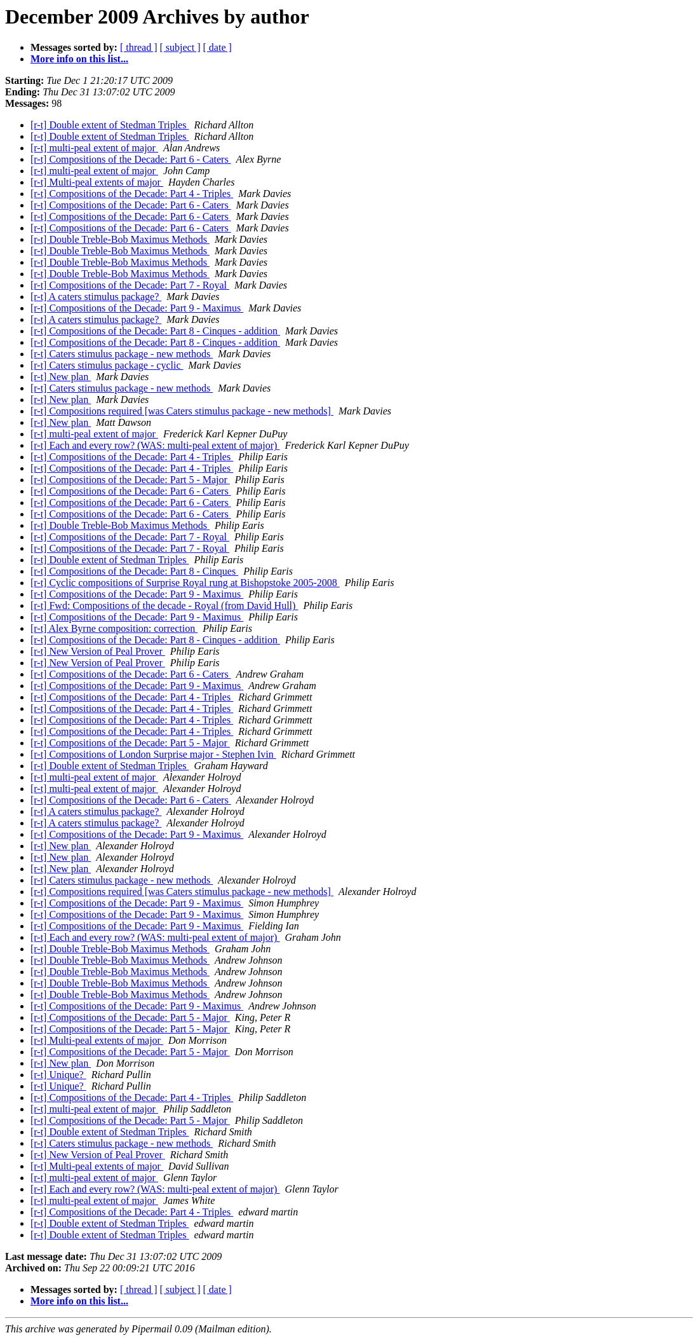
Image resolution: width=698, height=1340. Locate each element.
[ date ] (217, 47)
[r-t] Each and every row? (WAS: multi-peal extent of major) (154, 445)
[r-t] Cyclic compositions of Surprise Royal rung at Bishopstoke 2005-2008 (185, 582)
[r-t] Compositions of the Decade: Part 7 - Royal (129, 285)
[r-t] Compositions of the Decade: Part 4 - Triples (131, 193)
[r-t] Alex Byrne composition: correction (114, 628)
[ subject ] (180, 47)
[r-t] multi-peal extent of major (94, 147)
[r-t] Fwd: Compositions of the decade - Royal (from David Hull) (164, 605)
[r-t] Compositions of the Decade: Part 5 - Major (130, 479)
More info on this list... (79, 58)
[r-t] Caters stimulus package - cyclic (106, 365)
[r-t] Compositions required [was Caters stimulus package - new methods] (181, 411)
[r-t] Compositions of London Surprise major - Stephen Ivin (153, 754)
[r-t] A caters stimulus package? (95, 296)
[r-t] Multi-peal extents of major (96, 182)
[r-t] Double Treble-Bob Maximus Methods (120, 239)
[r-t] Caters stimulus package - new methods (121, 353)
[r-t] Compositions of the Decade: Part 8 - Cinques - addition (155, 330)
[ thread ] (139, 47)
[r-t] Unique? (58, 1074)
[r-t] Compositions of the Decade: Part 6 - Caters (130, 159)
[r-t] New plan (60, 376)
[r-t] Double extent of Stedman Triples (109, 125)
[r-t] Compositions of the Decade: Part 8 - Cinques (134, 571)
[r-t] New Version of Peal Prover (97, 651)
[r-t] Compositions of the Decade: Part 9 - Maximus (136, 308)
